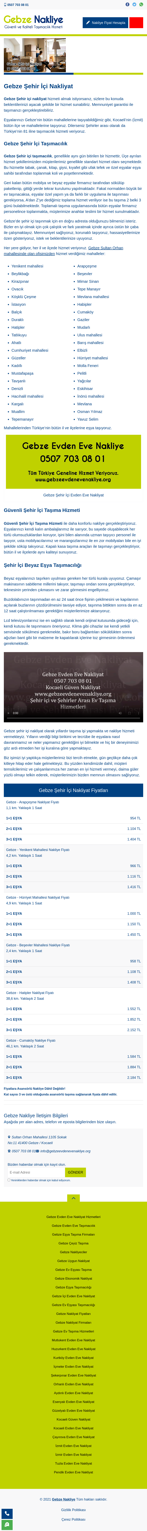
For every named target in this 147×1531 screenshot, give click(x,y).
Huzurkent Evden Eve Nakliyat (73, 1349)
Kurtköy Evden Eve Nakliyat (73, 1358)
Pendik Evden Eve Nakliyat (73, 1472)
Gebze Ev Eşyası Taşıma (73, 1270)
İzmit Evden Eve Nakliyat (73, 1446)
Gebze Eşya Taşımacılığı (73, 1287)
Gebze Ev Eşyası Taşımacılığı (73, 1305)
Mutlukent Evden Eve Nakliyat (73, 1340)
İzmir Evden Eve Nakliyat (74, 1455)
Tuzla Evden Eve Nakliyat (73, 1463)
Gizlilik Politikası (73, 1510)
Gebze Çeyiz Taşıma (74, 1243)
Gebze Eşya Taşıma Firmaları (73, 1234)
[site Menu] (136, 22)
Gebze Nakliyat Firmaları (73, 1322)
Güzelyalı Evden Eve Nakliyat (73, 1410)
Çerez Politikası (73, 1519)
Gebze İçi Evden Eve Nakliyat (73, 1296)
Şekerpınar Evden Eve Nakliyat (73, 1375)
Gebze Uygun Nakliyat (73, 1261)
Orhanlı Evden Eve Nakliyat (73, 1384)
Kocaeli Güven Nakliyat (73, 1419)
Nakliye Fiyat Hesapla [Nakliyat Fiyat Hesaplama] (105, 23)
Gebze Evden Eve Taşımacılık (73, 1226)
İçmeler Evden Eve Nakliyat (73, 1366)
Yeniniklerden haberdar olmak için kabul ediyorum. (39, 1180)
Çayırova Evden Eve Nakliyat (73, 1437)
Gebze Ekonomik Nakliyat (73, 1278)
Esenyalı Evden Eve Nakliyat (73, 1402)
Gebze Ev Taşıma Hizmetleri (73, 1331)
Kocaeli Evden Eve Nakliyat (73, 1428)
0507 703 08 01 (22, 1151)
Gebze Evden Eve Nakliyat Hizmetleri (74, 1217)
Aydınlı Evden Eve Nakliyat (73, 1393)
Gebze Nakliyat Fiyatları (73, 1314)
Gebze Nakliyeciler (73, 1252)
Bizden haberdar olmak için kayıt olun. (37, 1164)
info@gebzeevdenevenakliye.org (63, 1151)
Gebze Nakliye (63, 1499)
